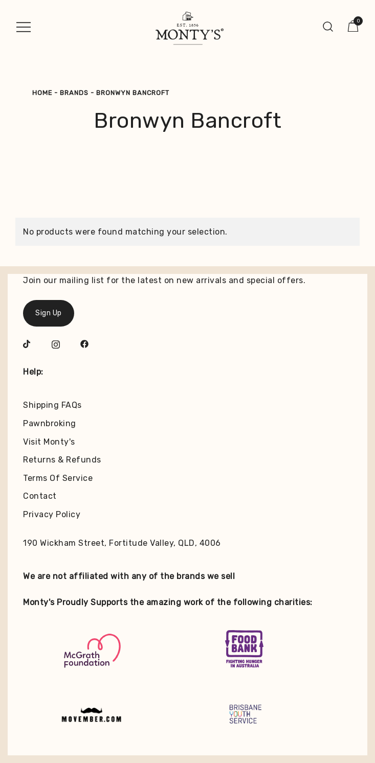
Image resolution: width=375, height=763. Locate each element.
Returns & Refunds (62, 460)
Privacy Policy (51, 514)
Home (42, 93)
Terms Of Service (58, 478)
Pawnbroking (49, 423)
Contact (40, 496)
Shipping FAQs (52, 405)
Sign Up (48, 313)
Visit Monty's (49, 442)
